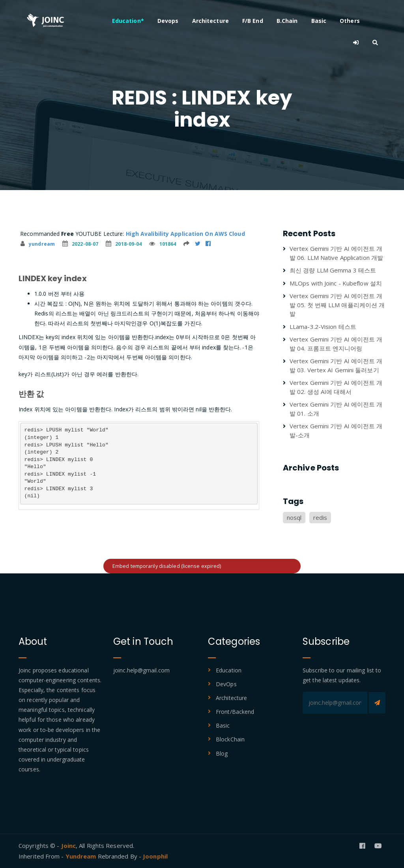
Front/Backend (235, 711)
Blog (222, 753)
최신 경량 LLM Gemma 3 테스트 (333, 270)
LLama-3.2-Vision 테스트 (323, 326)
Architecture (212, 20)
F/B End (254, 20)
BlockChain (230, 739)
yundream (38, 244)
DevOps (226, 684)
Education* (130, 20)
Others (351, 20)
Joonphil (155, 856)
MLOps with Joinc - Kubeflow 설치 (336, 283)
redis (320, 517)
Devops (169, 20)
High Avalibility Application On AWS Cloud (185, 233)
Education (228, 670)
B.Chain (288, 20)
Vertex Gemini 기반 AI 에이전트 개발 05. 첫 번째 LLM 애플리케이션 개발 (337, 304)
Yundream (81, 856)
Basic (320, 20)
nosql (294, 517)
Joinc (68, 845)
